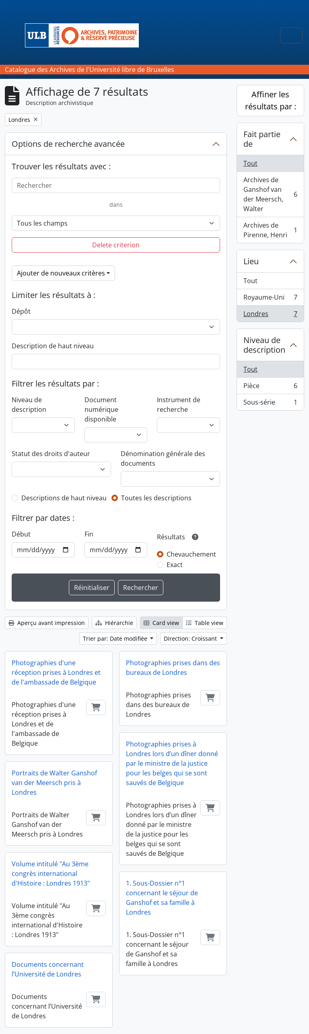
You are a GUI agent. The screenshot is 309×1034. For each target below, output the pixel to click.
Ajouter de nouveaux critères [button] (61, 273)
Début (21, 534)
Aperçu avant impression (46, 623)
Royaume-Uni (270, 299)
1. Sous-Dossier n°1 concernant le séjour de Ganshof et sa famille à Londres (162, 898)
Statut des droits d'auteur (51, 453)
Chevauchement (191, 554)
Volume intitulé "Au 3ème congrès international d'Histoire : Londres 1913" (51, 873)
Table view (204, 623)
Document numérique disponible (101, 409)
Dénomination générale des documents (163, 458)
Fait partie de (261, 139)
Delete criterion (116, 245)
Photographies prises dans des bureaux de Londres (173, 667)
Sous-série (270, 403)
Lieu (251, 261)
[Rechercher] (116, 185)
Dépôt (21, 311)
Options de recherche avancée (68, 143)
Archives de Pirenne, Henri (270, 230)
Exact (175, 564)
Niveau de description (29, 404)
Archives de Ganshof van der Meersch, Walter (270, 194)
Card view (161, 623)
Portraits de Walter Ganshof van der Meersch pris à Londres (54, 783)
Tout (250, 163)
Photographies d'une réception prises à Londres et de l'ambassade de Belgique (56, 672)
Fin (88, 534)
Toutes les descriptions (156, 497)
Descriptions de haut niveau (64, 497)
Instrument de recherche (178, 404)
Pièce (270, 387)
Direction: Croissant (191, 638)
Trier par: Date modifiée (116, 638)
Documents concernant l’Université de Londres (48, 969)
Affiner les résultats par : (270, 100)
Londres (270, 315)
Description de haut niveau (53, 345)
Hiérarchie (114, 623)
